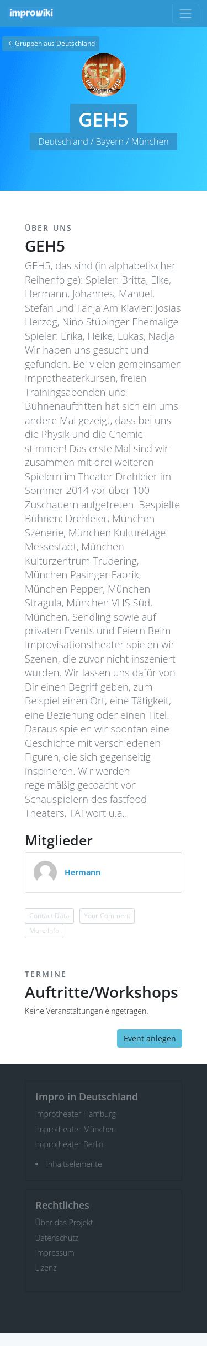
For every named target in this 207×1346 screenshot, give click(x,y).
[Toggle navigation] (185, 13)
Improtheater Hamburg (75, 1114)
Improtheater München (75, 1129)
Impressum (55, 1252)
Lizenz (46, 1267)
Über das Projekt (64, 1222)
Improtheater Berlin (69, 1144)
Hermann (82, 872)
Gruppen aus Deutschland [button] (51, 43)
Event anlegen (150, 1038)
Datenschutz (57, 1238)
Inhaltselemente (74, 1164)
